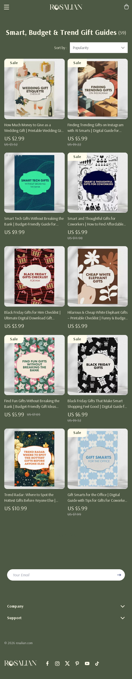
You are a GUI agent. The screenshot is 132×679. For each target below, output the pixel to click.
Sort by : (60, 47)
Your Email (21, 574)
